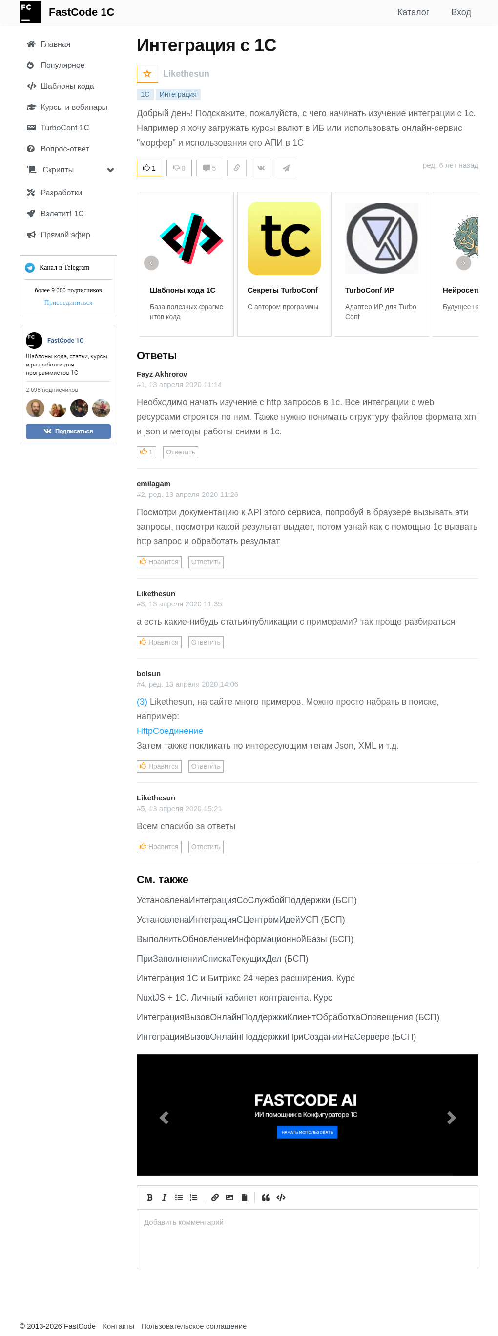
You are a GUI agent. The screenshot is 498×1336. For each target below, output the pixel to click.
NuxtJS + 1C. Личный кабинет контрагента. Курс (234, 998)
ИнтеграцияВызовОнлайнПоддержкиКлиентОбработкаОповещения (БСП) (288, 1017)
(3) (142, 702)
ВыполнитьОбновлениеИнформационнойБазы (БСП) (245, 939)
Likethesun (186, 74)
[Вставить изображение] (229, 1197)
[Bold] (149, 1197)
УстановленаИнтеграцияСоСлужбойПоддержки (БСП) (247, 900)
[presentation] (307, 1222)
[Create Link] (215, 1197)
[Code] (280, 1197)
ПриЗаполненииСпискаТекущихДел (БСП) (222, 959)
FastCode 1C (81, 12)
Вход (461, 12)
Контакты (118, 1326)
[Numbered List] (193, 1197)
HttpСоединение (170, 731)
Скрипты (50, 170)
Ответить (180, 452)
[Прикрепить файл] (244, 1197)
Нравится (159, 562)
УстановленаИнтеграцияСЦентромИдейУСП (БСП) (241, 920)
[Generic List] (178, 1197)
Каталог (413, 12)
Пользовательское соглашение (194, 1326)
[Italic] (164, 1197)
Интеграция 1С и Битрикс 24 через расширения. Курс (246, 978)
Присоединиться (68, 302)
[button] (162, 1115)
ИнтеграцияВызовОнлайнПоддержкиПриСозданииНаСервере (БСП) (276, 1037)
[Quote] (265, 1197)
